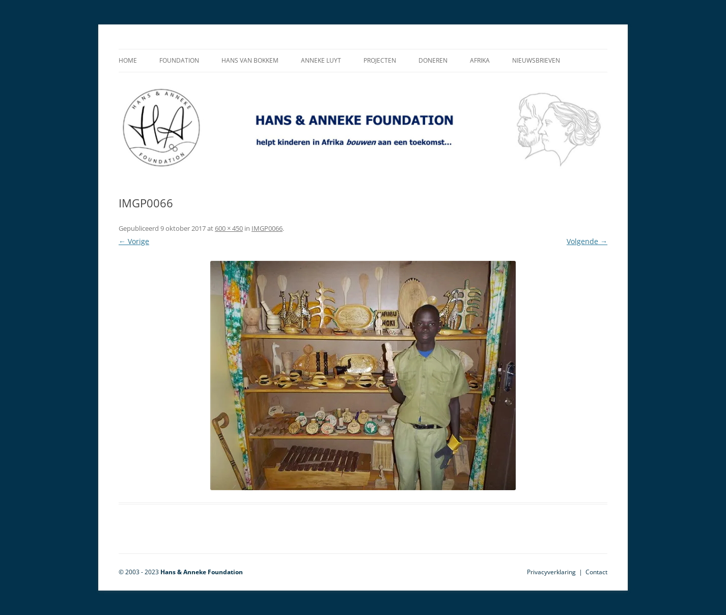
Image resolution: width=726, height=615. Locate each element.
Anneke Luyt (321, 60)
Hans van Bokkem (249, 60)
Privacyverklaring (551, 572)
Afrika (480, 60)
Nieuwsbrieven (536, 60)
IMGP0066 (267, 228)
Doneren (433, 60)
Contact (596, 572)
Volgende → (587, 241)
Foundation (179, 60)
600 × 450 (229, 228)
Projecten (380, 60)
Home (128, 60)
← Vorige (134, 241)
